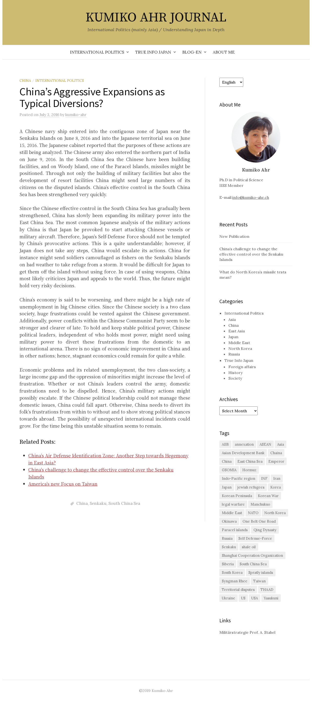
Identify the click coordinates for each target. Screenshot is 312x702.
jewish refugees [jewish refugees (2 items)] (250, 487)
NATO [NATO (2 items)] (253, 512)
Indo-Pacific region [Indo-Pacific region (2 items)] (238, 478)
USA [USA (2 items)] (254, 598)
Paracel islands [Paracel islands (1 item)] (235, 530)
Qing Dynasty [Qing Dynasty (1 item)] (265, 530)
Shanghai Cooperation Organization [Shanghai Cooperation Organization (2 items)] (252, 555)
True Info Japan (153, 52)
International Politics (97, 52)
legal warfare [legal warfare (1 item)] (233, 504)
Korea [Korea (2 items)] (275, 487)
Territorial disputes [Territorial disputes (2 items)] (238, 589)
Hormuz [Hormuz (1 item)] (249, 470)
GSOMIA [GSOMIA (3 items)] (229, 470)
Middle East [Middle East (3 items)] (232, 512)
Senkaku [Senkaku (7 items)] (229, 547)
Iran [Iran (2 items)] (276, 478)
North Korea (240, 348)
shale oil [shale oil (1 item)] (249, 547)
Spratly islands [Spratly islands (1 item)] (260, 572)
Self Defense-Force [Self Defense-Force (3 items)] (255, 538)
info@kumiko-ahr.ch (250, 197)
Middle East (239, 342)
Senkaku (98, 503)
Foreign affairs (242, 366)
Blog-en (192, 52)
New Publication (234, 236)
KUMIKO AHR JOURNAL (156, 17)
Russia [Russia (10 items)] (227, 538)
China (25, 80)
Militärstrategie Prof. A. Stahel (247, 632)
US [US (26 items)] (243, 598)
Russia (234, 354)
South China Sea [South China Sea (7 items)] (253, 564)
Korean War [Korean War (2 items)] (268, 495)
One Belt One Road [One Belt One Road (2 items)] (259, 521)
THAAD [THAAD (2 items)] (267, 589)
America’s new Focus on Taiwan (63, 484)
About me (224, 52)
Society (235, 378)
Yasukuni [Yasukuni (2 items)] (271, 598)
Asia (232, 319)
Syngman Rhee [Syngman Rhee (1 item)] (234, 581)
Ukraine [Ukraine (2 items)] (228, 598)
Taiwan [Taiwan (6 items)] (259, 581)
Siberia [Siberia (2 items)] (228, 564)
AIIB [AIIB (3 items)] (225, 444)
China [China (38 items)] (227, 461)
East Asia (236, 330)
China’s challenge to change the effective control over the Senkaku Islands (251, 254)
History (235, 372)
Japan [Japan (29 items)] (227, 487)
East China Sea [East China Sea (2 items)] (250, 461)
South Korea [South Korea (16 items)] (232, 572)
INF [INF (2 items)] (264, 478)
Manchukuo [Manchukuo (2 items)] (260, 504)
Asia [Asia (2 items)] (280, 444)
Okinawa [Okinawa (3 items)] (229, 521)
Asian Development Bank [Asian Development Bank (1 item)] (243, 453)
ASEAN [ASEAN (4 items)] (265, 444)
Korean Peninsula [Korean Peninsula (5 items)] (237, 495)
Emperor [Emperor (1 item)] (276, 461)
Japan (233, 336)
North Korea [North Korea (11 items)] (275, 512)
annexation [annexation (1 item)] (244, 444)
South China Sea (124, 503)
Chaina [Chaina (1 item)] (276, 453)
